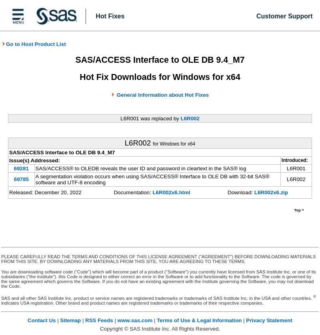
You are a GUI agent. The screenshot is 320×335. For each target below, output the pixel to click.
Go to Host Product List (34, 44)
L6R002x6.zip (271, 192)
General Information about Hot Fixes (163, 95)
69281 (21, 168)
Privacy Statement (269, 320)
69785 (21, 179)
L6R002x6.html (171, 192)
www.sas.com (135, 320)
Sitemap (70, 320)
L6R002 (189, 119)
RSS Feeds (99, 320)
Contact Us (42, 320)
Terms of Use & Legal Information (199, 320)
